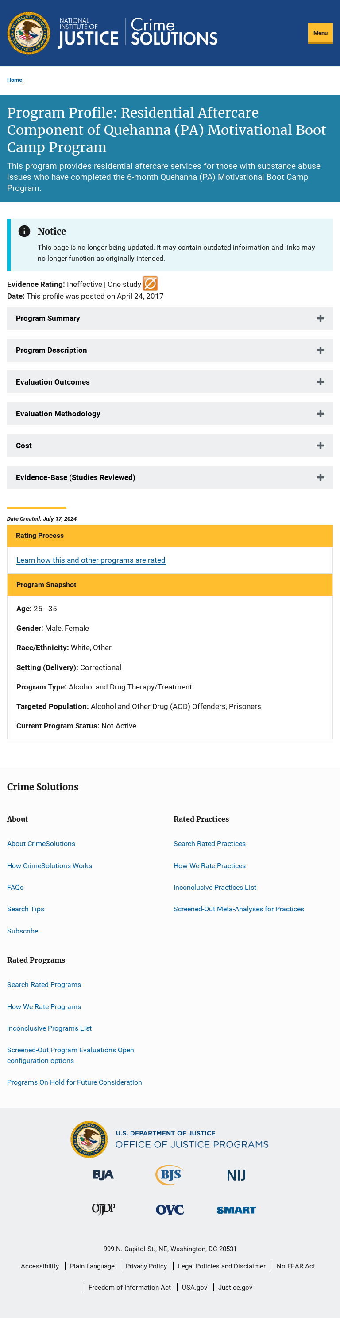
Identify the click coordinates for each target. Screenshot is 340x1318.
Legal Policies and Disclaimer (222, 1266)
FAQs (15, 887)
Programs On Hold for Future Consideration (74, 1082)
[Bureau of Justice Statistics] (169, 1187)
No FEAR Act (296, 1266)
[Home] (137, 33)
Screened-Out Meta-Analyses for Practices (239, 909)
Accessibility (40, 1266)
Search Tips (25, 909)
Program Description (51, 350)
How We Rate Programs (44, 1006)
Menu (320, 33)
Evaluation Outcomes (53, 381)
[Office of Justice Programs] (28, 33)
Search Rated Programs (44, 984)
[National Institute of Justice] (236, 1182)
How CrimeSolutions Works (49, 865)
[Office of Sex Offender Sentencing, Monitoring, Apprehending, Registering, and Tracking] (236, 1215)
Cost (24, 445)
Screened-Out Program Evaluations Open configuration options (70, 1055)
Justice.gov (235, 1287)
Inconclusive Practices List (215, 887)
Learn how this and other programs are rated (91, 560)
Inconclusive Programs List (49, 1028)
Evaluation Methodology (58, 413)
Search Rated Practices (210, 843)
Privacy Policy (146, 1266)
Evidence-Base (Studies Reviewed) (75, 477)
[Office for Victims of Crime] (170, 1216)
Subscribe (22, 931)
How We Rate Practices (210, 865)
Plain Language (92, 1266)
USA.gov (194, 1287)
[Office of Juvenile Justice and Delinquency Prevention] (103, 1217)
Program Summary (48, 318)
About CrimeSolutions (41, 843)
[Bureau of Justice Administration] (103, 1181)
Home (14, 79)
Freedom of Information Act (130, 1287)
